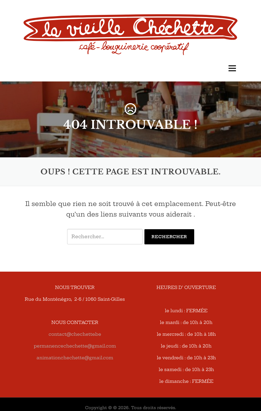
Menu (232, 68)
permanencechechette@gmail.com (75, 346)
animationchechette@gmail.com (74, 358)
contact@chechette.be (75, 334)
